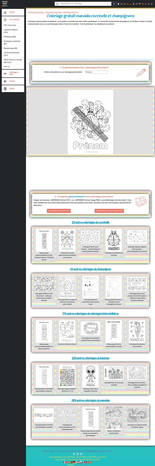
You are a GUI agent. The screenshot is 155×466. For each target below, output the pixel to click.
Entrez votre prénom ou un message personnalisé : (62, 72)
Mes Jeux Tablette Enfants (83, 457)
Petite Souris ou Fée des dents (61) (11, 61)
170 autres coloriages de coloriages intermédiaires (90, 314)
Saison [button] (11, 89)
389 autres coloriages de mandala (90, 400)
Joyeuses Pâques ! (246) (11, 31)
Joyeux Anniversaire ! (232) (12, 54)
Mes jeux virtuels (101, 457)
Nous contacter (59, 459)
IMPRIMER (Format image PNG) (109, 211)
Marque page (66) (10, 48)
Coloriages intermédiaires (65, 451)
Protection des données (76, 459)
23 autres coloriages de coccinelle (90, 222)
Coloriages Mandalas (56, 12)
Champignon (92, 451)
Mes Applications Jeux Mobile (59, 457)
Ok (114, 4)
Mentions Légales (95, 459)
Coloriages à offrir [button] (14, 73)
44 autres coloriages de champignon (90, 269)
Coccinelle (104, 451)
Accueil (12, 12)
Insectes (42, 451)
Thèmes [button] (12, 81)
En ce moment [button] (14, 20)
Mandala (81, 451)
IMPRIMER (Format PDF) (59, 211)
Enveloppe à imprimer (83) (12, 42)
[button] (5, 19)
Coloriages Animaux (74, 12)
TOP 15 (7, 67)
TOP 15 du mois (10, 25)
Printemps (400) (10, 37)
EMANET (70, 465)
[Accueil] (5, 12)
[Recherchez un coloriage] (85, 4)
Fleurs (50, 451)
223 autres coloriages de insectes (90, 358)
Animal (113, 451)
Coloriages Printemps (37, 12)
